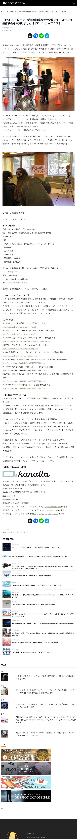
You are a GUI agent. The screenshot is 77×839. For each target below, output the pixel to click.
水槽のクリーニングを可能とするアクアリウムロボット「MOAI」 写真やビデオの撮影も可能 (45, 705)
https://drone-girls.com (53, 507)
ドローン (7, 529)
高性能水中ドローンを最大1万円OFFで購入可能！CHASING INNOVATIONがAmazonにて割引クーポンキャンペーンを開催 (43, 596)
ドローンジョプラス (21, 532)
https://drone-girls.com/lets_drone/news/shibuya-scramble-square (26, 341)
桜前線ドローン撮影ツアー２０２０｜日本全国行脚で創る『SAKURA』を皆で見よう (35, 642)
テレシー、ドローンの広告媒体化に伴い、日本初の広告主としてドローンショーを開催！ (36, 547)
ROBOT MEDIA (14, 3)
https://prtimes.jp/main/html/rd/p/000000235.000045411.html (25, 388)
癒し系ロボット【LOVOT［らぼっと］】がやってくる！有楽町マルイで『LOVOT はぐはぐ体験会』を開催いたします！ (45, 691)
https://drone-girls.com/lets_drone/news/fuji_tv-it (20, 349)
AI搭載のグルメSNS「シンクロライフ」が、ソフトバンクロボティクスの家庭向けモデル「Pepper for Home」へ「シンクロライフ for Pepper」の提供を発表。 (46, 720)
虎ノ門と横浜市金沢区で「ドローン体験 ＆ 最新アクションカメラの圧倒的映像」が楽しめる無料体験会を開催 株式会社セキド (43, 634)
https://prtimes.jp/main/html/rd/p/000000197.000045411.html (25, 363)
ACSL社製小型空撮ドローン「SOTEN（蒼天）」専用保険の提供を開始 (31, 576)
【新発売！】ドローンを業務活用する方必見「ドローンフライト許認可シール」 (33, 652)
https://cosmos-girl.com (49, 510)
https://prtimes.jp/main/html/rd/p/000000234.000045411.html (25, 381)
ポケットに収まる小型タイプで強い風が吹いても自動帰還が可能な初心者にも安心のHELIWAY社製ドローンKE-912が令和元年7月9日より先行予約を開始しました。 (42, 567)
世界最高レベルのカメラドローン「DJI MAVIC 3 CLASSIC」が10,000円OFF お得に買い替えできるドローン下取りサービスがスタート (43, 615)
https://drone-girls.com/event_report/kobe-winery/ (21, 356)
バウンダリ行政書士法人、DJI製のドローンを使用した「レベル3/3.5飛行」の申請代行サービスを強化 (39, 556)
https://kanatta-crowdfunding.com (46, 514)
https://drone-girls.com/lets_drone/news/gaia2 (19, 327)
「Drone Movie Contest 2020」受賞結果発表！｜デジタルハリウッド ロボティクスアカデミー (37, 585)
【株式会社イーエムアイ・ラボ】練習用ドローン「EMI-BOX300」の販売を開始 (33, 604)
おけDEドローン (9, 532)
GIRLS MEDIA (40, 837)
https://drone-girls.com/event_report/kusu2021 (19, 334)
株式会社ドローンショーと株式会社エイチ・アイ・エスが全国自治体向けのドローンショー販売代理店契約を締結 (42, 623)
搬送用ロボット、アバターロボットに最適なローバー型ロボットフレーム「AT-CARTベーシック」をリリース (45, 734)
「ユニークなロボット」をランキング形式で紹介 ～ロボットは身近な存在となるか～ (45, 677)
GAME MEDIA (31, 837)
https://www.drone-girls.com (17, 283)
